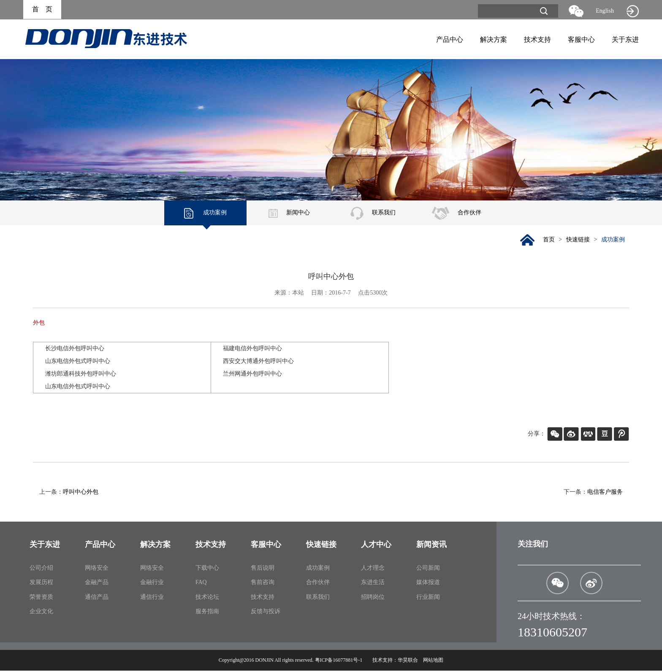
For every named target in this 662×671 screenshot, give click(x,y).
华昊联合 (408, 660)
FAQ (201, 582)
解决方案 (493, 39)
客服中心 (581, 39)
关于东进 (625, 39)
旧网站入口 (632, 11)
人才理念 (373, 568)
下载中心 (207, 568)
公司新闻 (428, 568)
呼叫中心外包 (80, 492)
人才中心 (376, 545)
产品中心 (449, 39)
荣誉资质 (41, 597)
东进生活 (373, 582)
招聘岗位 (373, 597)
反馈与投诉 (265, 612)
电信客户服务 (605, 492)
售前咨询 (262, 582)
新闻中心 (289, 213)
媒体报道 (428, 582)
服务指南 (207, 612)
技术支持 (537, 39)
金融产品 (97, 582)
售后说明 (262, 568)
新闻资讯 (431, 545)
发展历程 (41, 582)
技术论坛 (207, 597)
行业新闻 (428, 597)
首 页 (42, 9)
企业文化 (41, 612)
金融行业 (152, 582)
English (605, 11)
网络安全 (97, 568)
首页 (548, 240)
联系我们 (373, 213)
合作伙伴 (456, 213)
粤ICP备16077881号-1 (339, 660)
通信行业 (152, 597)
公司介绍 (41, 568)
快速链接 (577, 240)
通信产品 (97, 597)
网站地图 (433, 660)
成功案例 (205, 213)
